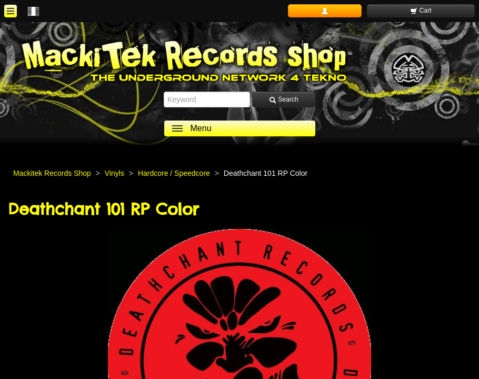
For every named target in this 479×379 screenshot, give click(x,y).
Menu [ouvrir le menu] (201, 128)
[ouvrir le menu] (10, 11)
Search (283, 100)
